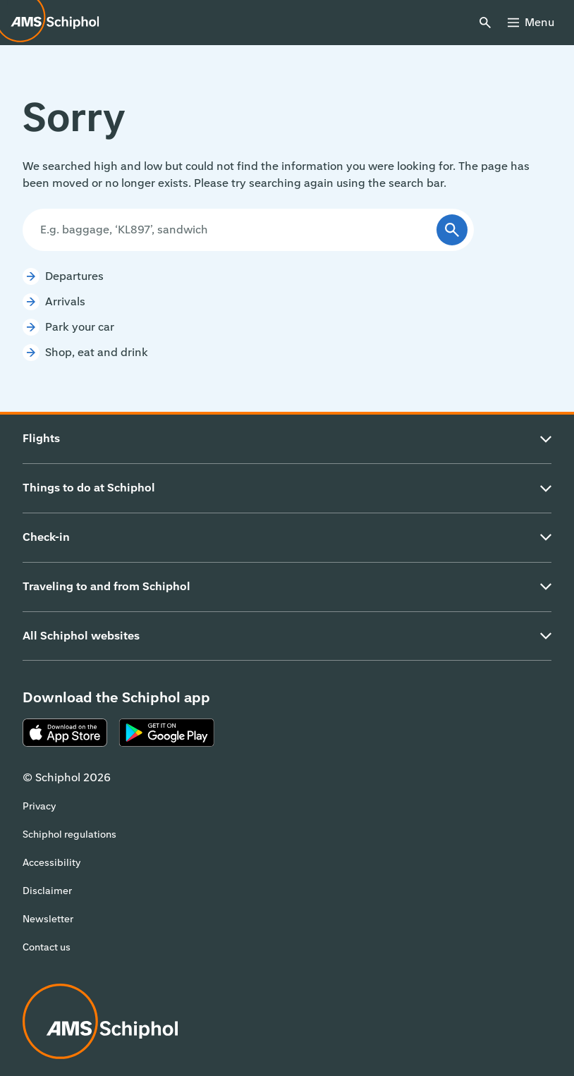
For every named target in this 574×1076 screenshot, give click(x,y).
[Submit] (452, 229)
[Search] (234, 229)
